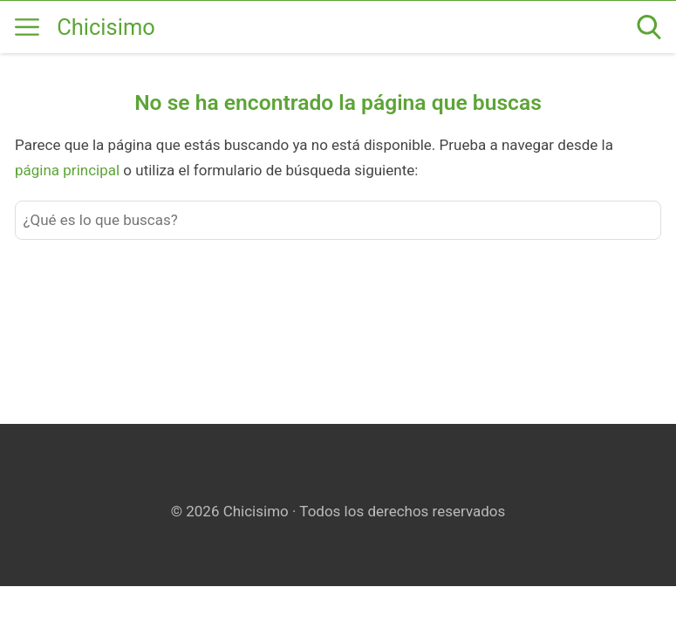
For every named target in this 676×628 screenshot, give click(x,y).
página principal (69, 170)
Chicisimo (106, 27)
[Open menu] (27, 27)
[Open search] (649, 27)
